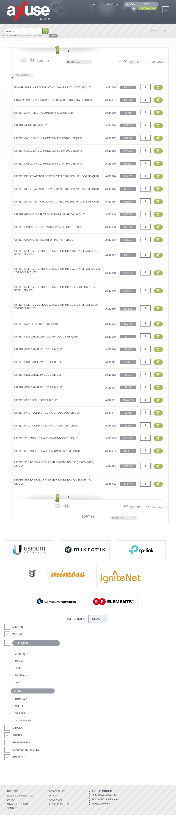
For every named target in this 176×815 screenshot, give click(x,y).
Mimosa (17, 727)
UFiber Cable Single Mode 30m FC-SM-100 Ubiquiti (48, 138)
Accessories (23, 720)
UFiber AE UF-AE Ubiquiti (30, 125)
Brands (28, 36)
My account (57, 791)
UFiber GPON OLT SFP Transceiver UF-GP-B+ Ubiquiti (49, 214)
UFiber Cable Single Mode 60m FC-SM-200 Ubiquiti (48, 150)
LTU (17, 682)
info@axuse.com (101, 803)
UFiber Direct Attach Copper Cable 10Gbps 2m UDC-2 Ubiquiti (56, 189)
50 (139, 62)
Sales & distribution (20, 795)
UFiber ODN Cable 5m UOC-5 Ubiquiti (38, 387)
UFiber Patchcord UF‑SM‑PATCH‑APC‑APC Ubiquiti (47, 412)
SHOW (123, 60)
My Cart (54, 795)
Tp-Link (17, 634)
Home (17, 36)
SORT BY (43, 60)
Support (12, 800)
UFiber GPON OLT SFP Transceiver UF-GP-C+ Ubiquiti (50, 227)
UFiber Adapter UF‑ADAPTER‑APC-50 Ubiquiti (44, 112)
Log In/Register (113, 4)
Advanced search (18, 804)
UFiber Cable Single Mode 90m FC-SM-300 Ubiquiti (48, 163)
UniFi (18, 668)
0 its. (150, 4)
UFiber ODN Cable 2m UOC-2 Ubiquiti (38, 362)
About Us (12, 791)
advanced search (160, 31)
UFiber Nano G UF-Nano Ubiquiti (36, 324)
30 (132, 62)
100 (147, 62)
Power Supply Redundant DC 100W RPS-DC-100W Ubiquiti (53, 100)
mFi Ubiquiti (22, 654)
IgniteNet (19, 757)
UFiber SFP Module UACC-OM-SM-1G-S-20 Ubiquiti (47, 451)
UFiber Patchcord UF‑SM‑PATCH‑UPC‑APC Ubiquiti (48, 425)
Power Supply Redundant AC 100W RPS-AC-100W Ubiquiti (52, 87)
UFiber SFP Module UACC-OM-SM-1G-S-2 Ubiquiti (46, 438)
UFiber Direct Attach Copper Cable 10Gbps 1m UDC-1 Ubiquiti (56, 176)
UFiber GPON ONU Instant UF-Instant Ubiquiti (45, 239)
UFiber (18, 691)
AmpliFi (19, 706)
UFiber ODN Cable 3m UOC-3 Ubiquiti (38, 374)
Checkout (55, 800)
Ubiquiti (40, 36)
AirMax (19, 661)
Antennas (21, 699)
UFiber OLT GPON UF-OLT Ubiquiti (36, 400)
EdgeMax (20, 675)
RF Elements (21, 742)
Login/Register (59, 804)
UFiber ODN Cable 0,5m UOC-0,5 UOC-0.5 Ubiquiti (46, 336)
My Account (96, 4)
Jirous (17, 735)
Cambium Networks (26, 749)
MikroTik (18, 627)
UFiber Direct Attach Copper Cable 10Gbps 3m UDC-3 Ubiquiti (56, 201)
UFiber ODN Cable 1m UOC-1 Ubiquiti (38, 349)
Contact (12, 808)
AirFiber (20, 713)
